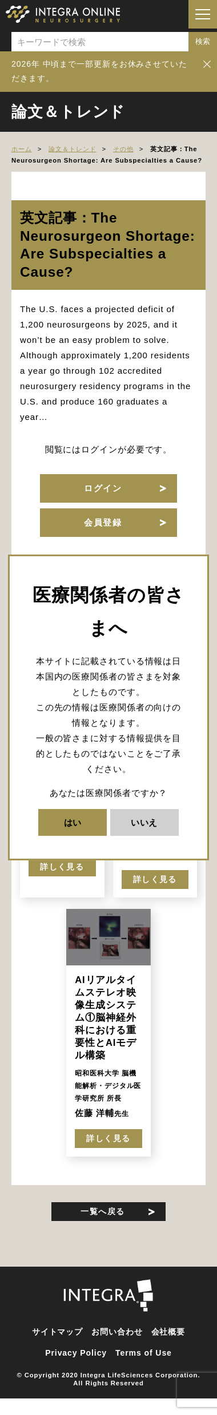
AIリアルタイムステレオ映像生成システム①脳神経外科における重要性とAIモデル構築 (105, 1017)
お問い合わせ (116, 1331)
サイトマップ (57, 1331)
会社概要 (168, 1331)
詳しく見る (62, 866)
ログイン (103, 488)
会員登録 (103, 522)
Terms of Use (143, 1352)
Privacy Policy (76, 1352)
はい (73, 822)
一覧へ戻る (102, 1211)
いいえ (144, 822)
